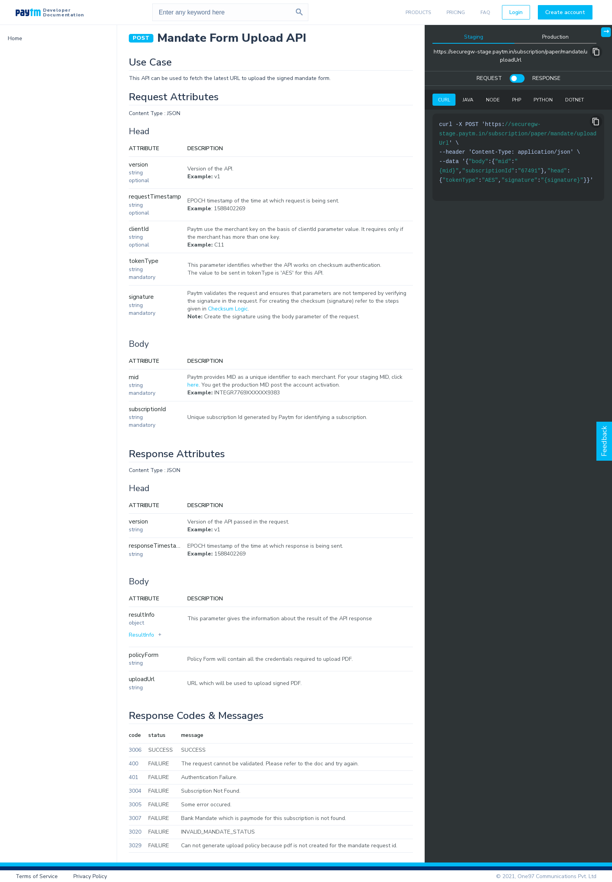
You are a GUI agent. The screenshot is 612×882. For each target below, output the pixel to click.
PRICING (456, 12)
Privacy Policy (90, 876)
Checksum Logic (228, 308)
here (193, 385)
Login (516, 12)
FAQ (485, 12)
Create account (565, 12)
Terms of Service (37, 876)
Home (15, 38)
